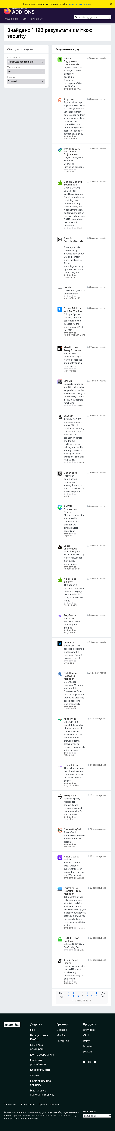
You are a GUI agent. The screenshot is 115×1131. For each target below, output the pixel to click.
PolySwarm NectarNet (70, 617)
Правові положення (49, 1104)
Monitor (88, 1046)
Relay (86, 1040)
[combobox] (92, 17)
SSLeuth (68, 415)
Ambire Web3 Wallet (72, 858)
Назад (61, 994)
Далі (103, 994)
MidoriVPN (70, 718)
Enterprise (62, 1040)
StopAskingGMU (73, 829)
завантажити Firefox (79, 4)
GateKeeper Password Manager (71, 676)
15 (78, 994)
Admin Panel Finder (71, 961)
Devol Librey (71, 765)
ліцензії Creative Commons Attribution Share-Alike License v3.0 (43, 1115)
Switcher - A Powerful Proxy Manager (72, 891)
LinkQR (68, 381)
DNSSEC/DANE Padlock (72, 939)
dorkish (68, 287)
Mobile (60, 1035)
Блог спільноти (40, 1069)
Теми (24, 18)
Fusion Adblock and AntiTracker (73, 310)
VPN (86, 1035)
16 (82, 994)
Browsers (89, 1029)
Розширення (11, 18)
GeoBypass (70, 472)
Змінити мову (90, 1111)
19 (96, 994)
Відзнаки (11, 77)
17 (87, 994)
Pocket (87, 1052)
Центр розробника (42, 1054)
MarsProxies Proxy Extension (73, 349)
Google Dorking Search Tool (73, 183)
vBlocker (69, 642)
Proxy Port (70, 795)
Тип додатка (13, 67)
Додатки (36, 1024)
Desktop (61, 1029)
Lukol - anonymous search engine (72, 548)
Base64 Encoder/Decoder (73, 241)
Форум (34, 1075)
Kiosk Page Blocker (70, 580)
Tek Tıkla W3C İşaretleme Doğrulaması (72, 151)
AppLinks (69, 99)
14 (73, 994)
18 (92, 994)
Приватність (10, 1104)
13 (68, 994)
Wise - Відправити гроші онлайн (72, 61)
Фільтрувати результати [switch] (21, 49)
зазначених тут (34, 1112)
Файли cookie (28, 1104)
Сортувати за (14, 57)
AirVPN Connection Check (70, 509)
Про (32, 1029)
